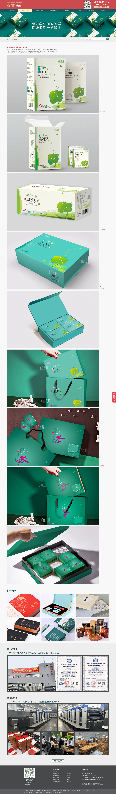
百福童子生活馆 (56, 781)
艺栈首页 (12, 11)
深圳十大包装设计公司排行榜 (48, 792)
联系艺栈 (103, 11)
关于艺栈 (91, 11)
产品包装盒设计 (73, 790)
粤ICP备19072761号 (97, 783)
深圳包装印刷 (53, 790)
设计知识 (69, 779)
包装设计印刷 (14, 39)
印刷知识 (69, 777)
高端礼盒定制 (39, 11)
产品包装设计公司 (38, 792)
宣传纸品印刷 (53, 11)
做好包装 (69, 781)
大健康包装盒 (67, 11)
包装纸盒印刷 (25, 11)
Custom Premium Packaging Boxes (36, 790)
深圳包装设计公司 (66, 790)
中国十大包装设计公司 (58, 792)
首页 (8, 39)
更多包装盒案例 (58, 761)
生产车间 (79, 11)
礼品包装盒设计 (47, 790)
